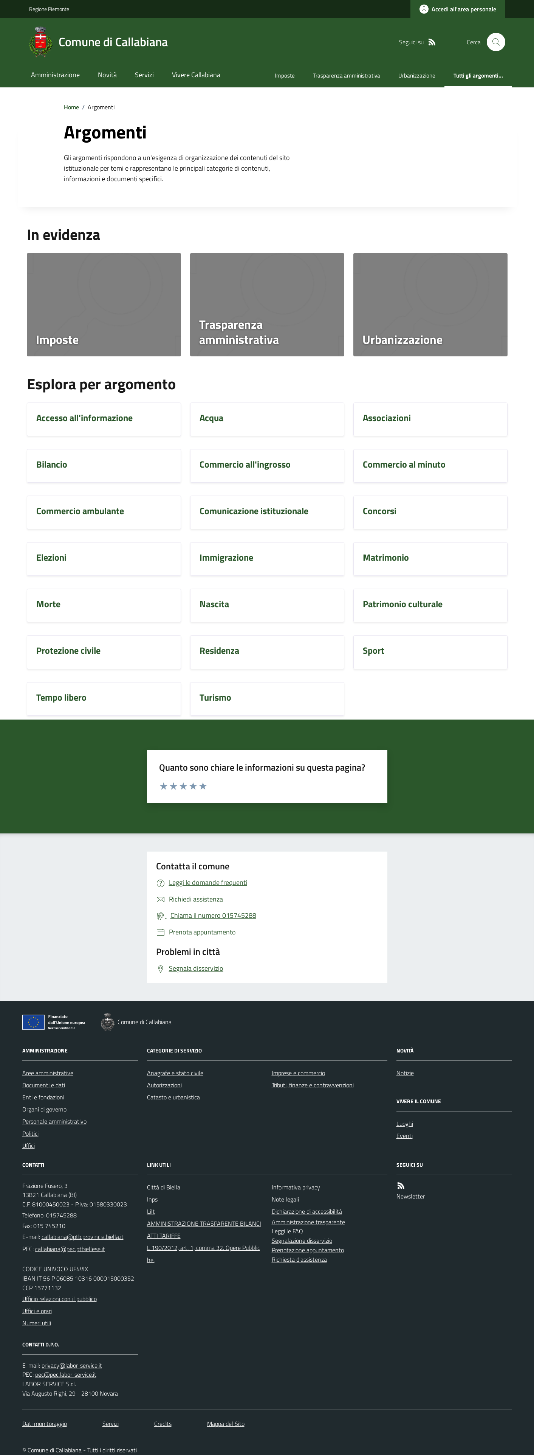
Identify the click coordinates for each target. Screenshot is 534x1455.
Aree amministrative (47, 1072)
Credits (163, 1423)
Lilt (151, 1211)
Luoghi (404, 1123)
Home (71, 107)
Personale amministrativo (54, 1121)
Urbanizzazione (416, 75)
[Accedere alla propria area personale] (457, 9)
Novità (107, 75)
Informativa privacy (296, 1187)
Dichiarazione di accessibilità (307, 1211)
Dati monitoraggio (44, 1423)
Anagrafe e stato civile (175, 1072)
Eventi (404, 1135)
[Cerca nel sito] (493, 42)
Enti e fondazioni (43, 1097)
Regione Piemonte (49, 9)
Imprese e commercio (298, 1072)
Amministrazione (55, 75)
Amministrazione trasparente (308, 1221)
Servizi (144, 75)
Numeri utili (36, 1323)
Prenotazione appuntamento (308, 1249)
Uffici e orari (37, 1310)
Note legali (285, 1199)
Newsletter (410, 1196)
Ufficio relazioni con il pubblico (59, 1298)
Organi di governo (44, 1109)
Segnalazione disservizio (302, 1240)
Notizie (405, 1072)
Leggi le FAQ (287, 1231)
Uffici (28, 1145)
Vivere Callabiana (196, 75)
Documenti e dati (43, 1085)
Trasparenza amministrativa (346, 75)
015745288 (61, 1215)
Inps (152, 1199)
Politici (30, 1133)
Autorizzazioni (164, 1085)
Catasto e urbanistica (173, 1097)
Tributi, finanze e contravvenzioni (313, 1085)
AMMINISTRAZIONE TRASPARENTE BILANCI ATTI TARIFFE (204, 1229)
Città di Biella (163, 1187)
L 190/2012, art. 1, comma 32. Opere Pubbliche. (203, 1253)
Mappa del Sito (226, 1423)
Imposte (285, 75)
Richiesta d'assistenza (299, 1259)
